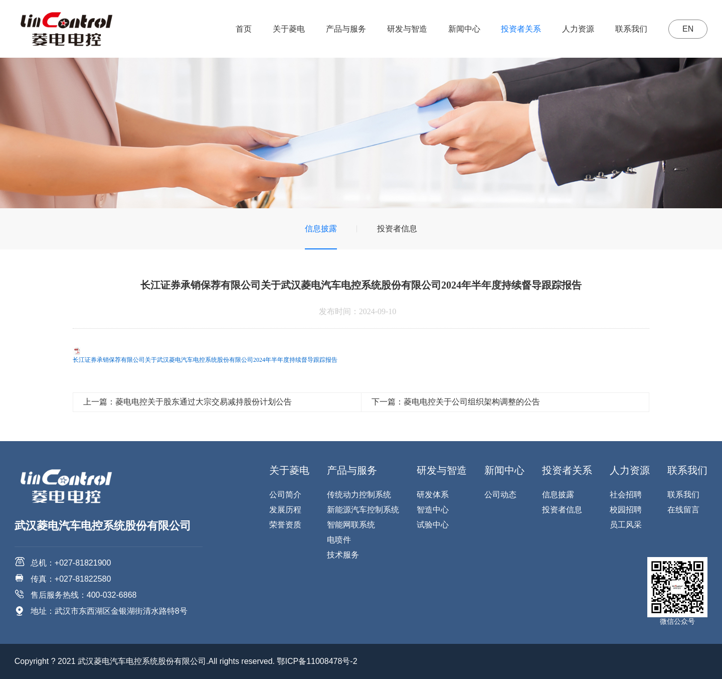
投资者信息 (397, 228)
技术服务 (343, 555)
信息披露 (321, 228)
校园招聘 (626, 509)
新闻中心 (464, 29)
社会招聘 (626, 494)
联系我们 (631, 29)
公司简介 (285, 494)
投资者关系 (521, 29)
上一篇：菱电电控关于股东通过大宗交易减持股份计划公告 (187, 401)
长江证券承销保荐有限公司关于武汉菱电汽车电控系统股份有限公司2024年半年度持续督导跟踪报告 (205, 359)
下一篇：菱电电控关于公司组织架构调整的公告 (456, 401)
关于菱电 (289, 29)
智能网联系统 (351, 524)
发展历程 (285, 509)
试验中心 (433, 524)
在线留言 (683, 509)
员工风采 (626, 524)
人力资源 (578, 29)
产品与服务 (346, 29)
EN (687, 29)
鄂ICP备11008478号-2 (317, 661)
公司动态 (500, 494)
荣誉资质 (285, 524)
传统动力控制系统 (359, 494)
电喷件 (339, 539)
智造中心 (433, 509)
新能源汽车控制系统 (363, 509)
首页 (244, 29)
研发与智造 (407, 29)
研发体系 (433, 494)
